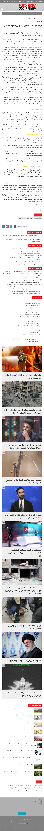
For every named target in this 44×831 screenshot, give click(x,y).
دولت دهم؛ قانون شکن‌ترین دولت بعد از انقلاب (31, 323)
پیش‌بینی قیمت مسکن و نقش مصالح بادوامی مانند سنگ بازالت (21, 737)
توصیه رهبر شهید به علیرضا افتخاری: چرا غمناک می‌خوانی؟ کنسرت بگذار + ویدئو (24, 447)
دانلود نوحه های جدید (36, 788)
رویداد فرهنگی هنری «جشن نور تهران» (32, 255)
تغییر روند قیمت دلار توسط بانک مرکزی (32, 314)
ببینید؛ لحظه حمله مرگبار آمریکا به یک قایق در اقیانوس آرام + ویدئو (23, 694)
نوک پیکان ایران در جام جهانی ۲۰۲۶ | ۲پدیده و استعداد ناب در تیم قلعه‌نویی (25, 293)
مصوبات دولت (37, 218)
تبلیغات (39, 803)
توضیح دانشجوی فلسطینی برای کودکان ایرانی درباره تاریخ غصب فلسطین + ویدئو (22, 412)
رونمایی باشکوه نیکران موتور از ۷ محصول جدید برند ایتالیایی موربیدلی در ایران (18, 771)
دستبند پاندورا (38, 785)
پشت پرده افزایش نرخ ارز (35, 332)
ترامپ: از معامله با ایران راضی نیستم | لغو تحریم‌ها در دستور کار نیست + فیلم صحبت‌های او (22, 248)
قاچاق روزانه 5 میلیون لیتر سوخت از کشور (32, 312)
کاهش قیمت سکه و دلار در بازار (34, 301)
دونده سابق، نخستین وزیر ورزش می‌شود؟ (32, 328)
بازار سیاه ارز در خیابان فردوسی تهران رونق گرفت (31, 334)
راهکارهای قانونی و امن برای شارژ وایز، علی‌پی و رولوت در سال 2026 (20, 751)
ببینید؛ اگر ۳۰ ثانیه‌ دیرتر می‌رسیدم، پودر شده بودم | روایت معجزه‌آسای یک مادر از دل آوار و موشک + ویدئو (22, 590)
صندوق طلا (10, 785)
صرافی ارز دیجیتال (19, 785)
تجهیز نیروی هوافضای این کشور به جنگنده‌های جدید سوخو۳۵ (28, 262)
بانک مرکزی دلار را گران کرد (35, 337)
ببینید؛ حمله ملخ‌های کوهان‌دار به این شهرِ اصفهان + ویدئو (29, 280)
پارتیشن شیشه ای (25, 788)
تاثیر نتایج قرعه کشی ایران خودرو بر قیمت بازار (24, 716)
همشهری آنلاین (27, 7)
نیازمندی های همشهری (29, 1)
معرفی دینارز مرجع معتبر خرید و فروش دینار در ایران (23, 730)
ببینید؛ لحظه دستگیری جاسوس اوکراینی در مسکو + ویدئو (23, 627)
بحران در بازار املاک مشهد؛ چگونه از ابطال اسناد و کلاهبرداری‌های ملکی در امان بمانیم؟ (18, 744)
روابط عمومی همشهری (6, 1)
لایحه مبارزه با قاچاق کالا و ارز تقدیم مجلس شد (23, 27)
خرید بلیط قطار (37, 791)
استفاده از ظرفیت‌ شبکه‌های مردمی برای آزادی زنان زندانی (29, 253)
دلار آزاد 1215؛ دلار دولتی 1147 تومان (33, 341)
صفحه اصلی (40, 18)
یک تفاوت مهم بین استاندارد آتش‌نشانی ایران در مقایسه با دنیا (22, 377)
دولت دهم (29, 218)
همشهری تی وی (14, 1)
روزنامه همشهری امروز (39, 1)
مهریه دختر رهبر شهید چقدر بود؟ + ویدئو (24, 660)
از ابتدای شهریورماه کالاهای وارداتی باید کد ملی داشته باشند (28, 326)
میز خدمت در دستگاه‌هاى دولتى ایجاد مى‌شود (31, 319)
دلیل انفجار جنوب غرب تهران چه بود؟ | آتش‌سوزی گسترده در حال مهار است (25, 291)
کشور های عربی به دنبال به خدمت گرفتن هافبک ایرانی (23, 709)
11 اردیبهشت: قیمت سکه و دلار (34, 307)
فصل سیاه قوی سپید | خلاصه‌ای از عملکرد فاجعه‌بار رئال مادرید (28, 264)
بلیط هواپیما (29, 791)
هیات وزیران (33, 42)
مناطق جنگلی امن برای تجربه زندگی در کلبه (25, 764)
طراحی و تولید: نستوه (23, 823)
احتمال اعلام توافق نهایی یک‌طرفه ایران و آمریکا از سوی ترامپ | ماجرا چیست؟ (25, 282)
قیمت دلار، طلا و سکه (36, 801)
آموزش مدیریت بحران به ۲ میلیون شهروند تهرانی (30, 251)
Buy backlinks (29, 785)
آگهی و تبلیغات (21, 1)
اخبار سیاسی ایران (32, 18)
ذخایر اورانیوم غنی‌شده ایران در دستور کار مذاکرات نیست (29, 278)
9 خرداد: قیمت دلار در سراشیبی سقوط (33, 305)
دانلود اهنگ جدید (14, 788)
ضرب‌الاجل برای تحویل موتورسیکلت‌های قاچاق (31, 303)
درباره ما (39, 800)
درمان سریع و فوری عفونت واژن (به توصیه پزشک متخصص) (21, 723)
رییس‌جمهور (39, 44)
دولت (27, 18)
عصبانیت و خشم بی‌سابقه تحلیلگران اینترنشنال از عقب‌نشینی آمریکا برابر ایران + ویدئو (23, 284)
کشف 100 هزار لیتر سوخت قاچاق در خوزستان (31, 310)
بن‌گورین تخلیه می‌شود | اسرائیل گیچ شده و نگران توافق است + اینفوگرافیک (25, 289)
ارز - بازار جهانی (22, 218)
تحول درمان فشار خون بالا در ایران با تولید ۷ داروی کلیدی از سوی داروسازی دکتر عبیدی (18, 758)
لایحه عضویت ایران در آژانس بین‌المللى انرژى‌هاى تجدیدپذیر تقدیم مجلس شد (25, 339)
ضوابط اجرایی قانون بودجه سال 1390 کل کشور (31, 321)
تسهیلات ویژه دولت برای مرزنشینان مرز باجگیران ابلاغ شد (29, 316)
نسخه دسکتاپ (22, 813)
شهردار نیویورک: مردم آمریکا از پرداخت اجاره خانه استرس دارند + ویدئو (23, 517)
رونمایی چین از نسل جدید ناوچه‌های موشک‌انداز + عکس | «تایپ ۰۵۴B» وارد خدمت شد (23, 287)
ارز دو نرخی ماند (37, 330)
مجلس (17, 44)
